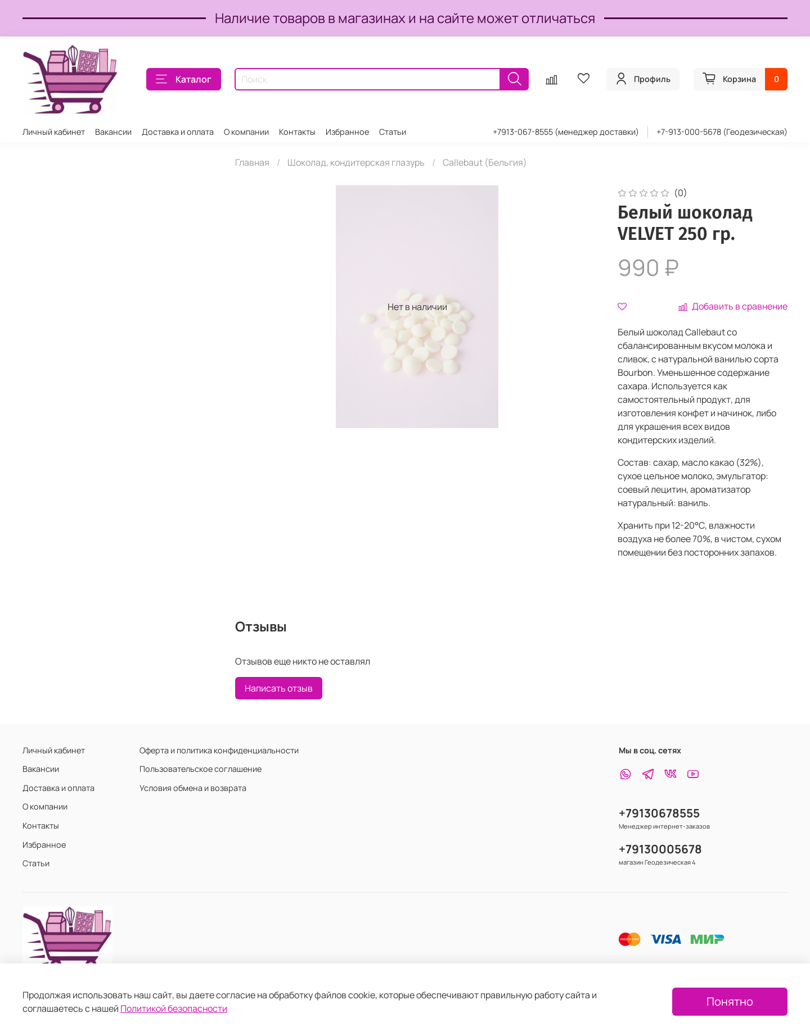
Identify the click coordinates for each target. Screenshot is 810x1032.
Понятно (729, 1001)
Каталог (184, 79)
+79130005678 (660, 849)
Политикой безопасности (173, 1008)
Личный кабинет (53, 131)
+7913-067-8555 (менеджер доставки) (566, 131)
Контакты (297, 131)
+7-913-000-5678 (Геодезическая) (722, 131)
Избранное (347, 131)
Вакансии (113, 131)
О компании (246, 131)
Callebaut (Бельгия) (485, 162)
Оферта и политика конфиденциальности (219, 750)
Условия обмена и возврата (193, 788)
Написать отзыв (279, 688)
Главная (252, 162)
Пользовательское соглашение (201, 768)
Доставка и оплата (178, 131)
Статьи (392, 131)
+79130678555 (659, 813)
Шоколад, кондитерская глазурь (356, 162)
